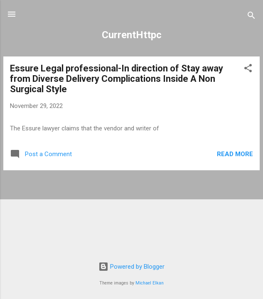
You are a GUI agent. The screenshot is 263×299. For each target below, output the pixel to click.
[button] (248, 69)
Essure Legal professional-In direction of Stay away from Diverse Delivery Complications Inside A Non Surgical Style (116, 78)
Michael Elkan (149, 283)
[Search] (251, 16)
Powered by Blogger (131, 266)
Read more (235, 154)
